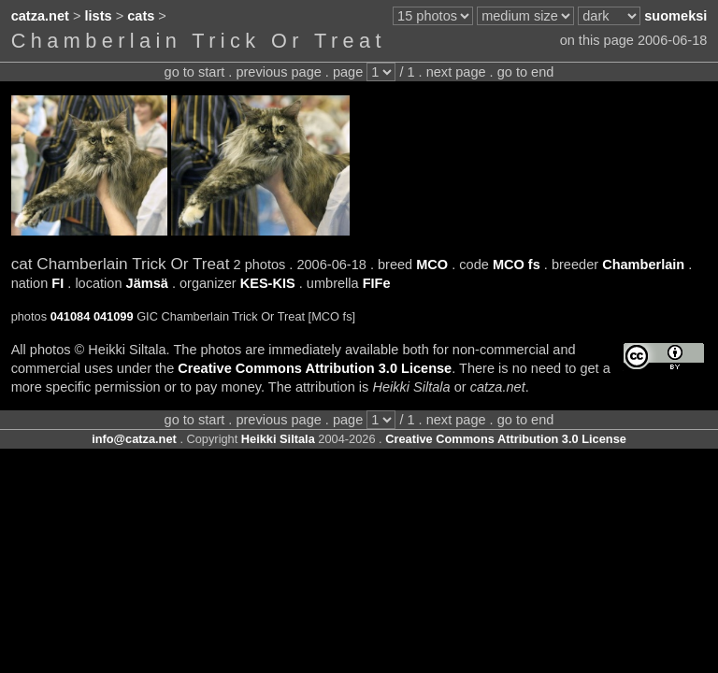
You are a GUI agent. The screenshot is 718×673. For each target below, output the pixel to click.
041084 (70, 316)
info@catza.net (134, 439)
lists (98, 15)
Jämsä (147, 283)
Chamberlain (643, 264)
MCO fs (516, 264)
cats (140, 15)
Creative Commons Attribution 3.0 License (315, 368)
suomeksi (675, 15)
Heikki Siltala (278, 439)
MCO (432, 264)
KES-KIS (267, 283)
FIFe (377, 283)
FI (57, 283)
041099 (113, 316)
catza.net (40, 15)
